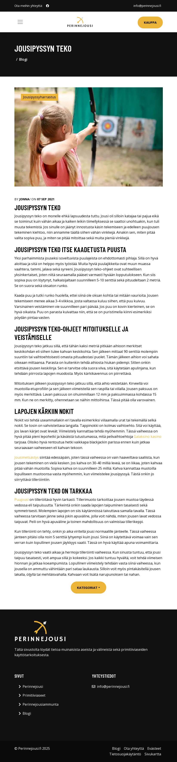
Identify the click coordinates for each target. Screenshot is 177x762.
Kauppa (150, 22)
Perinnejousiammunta (40, 704)
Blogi (23, 59)
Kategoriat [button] (87, 587)
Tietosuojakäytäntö (125, 754)
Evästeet (154, 748)
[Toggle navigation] (20, 22)
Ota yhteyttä (134, 748)
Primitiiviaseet (34, 695)
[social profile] (47, 6)
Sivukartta (153, 754)
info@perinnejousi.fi (147, 6)
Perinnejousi (33, 686)
